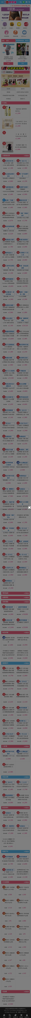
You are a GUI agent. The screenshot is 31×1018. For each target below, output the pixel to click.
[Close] (29, 507)
